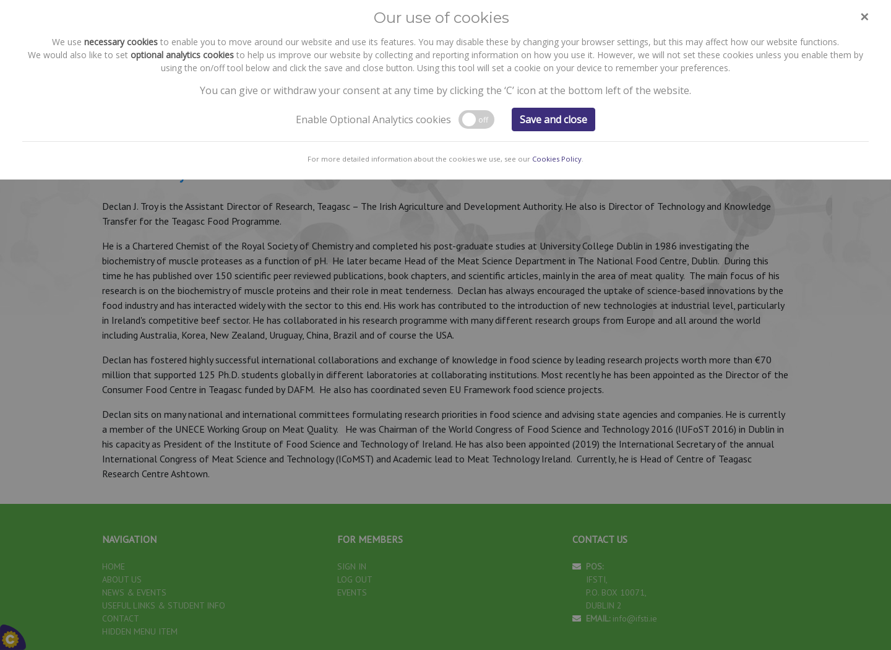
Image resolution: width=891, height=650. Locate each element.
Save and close (553, 49)
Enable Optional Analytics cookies (373, 49)
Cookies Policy (557, 88)
